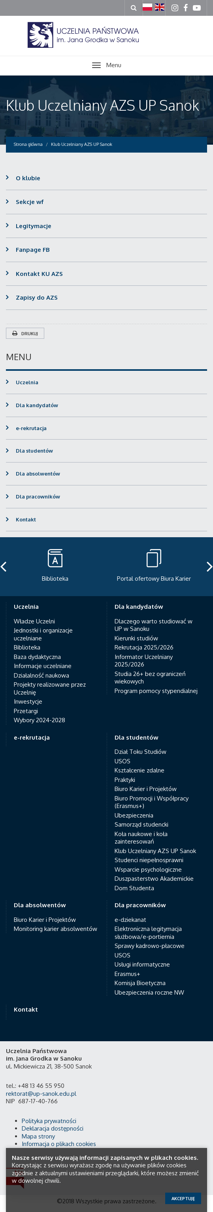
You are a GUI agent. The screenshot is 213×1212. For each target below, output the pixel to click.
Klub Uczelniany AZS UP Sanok (102, 105)
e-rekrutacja (31, 428)
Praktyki (125, 772)
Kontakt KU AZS (39, 274)
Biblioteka (27, 640)
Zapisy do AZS (37, 297)
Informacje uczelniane (43, 658)
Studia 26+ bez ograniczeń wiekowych (150, 670)
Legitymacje (33, 226)
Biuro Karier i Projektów (146, 781)
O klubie (28, 178)
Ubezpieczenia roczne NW (149, 984)
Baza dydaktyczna (37, 649)
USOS (122, 753)
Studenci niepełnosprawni (149, 852)
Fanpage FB (33, 249)
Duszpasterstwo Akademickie (154, 871)
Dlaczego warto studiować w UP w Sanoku (153, 617)
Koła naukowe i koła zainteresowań (141, 830)
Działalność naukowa (41, 667)
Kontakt (26, 519)
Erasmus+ (127, 966)
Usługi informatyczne (142, 957)
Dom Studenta (134, 880)
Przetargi (26, 703)
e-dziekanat (130, 912)
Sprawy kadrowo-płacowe (150, 938)
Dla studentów (34, 450)
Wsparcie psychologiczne (148, 861)
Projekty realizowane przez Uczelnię (50, 681)
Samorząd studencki (141, 817)
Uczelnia (27, 382)
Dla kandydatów (37, 405)
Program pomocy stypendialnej (156, 683)
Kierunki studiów (136, 630)
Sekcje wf (30, 202)
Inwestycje (28, 694)
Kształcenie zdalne (139, 762)
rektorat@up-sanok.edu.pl (41, 1085)
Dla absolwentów (38, 473)
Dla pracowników (38, 496)
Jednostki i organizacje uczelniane (43, 626)
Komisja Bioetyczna (140, 975)
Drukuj (25, 333)
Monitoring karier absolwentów (55, 921)
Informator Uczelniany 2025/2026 (144, 653)
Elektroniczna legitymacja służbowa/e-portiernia (148, 925)
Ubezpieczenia (134, 807)
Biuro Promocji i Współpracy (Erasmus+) (151, 794)
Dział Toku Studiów (140, 744)
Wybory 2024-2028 (39, 712)
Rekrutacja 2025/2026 (144, 640)
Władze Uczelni (34, 613)
